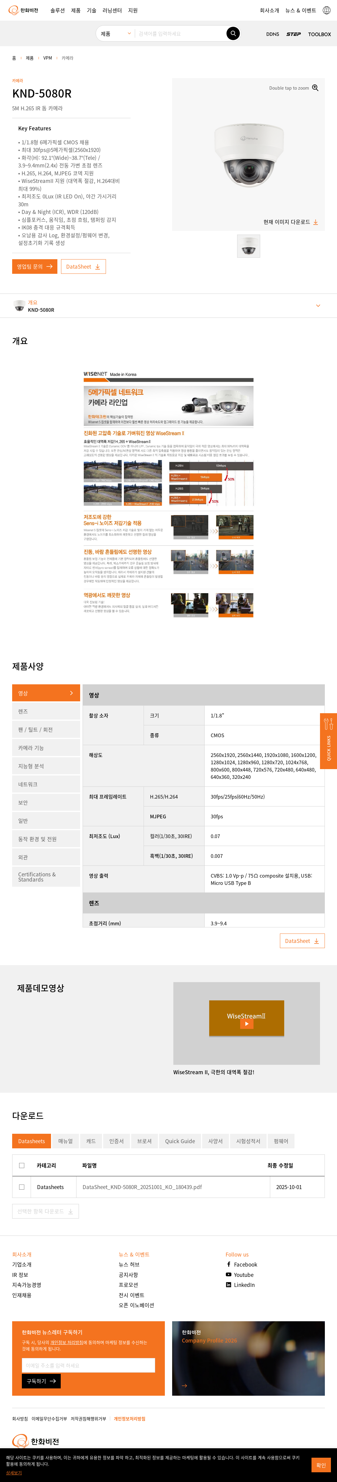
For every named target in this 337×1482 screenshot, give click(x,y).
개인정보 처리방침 (66, 1342)
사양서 (215, 1141)
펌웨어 (281, 1141)
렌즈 (23, 711)
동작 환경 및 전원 (37, 839)
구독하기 (41, 1381)
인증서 (116, 1141)
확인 (321, 1465)
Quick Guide (180, 1141)
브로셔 (144, 1141)
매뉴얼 (65, 1141)
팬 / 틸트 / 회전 (35, 729)
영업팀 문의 (35, 266)
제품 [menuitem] (106, 33)
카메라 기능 (31, 747)
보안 (23, 802)
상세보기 (14, 1473)
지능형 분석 (31, 766)
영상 (23, 693)
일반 (23, 820)
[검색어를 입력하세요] (180, 33)
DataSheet (83, 266)
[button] (57, 10)
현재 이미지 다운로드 (291, 222)
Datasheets (31, 1141)
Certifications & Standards (37, 876)
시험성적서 (248, 1141)
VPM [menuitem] (47, 58)
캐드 (91, 1141)
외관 (23, 857)
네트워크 (28, 784)
